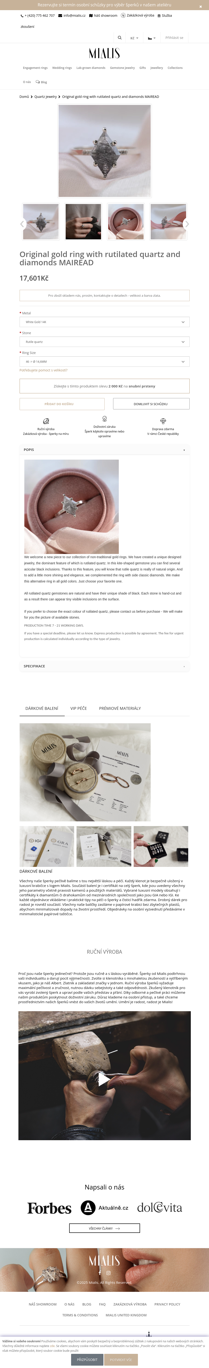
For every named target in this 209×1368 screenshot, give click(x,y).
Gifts (143, 68)
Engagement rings (35, 68)
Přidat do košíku (59, 404)
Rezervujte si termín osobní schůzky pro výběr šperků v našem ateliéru (104, 5)
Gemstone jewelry (122, 68)
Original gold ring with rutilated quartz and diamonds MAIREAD (110, 96)
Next (186, 226)
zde (52, 1346)
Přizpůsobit (87, 1359)
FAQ (102, 1304)
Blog (41, 82)
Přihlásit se (174, 37)
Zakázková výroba (130, 1304)
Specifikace (104, 666)
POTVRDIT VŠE (121, 1359)
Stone (26, 333)
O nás (27, 82)
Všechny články (104, 1228)
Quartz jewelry (45, 96)
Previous (23, 226)
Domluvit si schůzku (151, 404)
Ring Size (29, 352)
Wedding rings (62, 68)
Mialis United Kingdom (126, 1315)
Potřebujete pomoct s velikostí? (44, 370)
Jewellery (157, 68)
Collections (175, 68)
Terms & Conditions (80, 1315)
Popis (104, 449)
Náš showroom (43, 1304)
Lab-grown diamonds (91, 68)
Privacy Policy (167, 1304)
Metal (26, 313)
